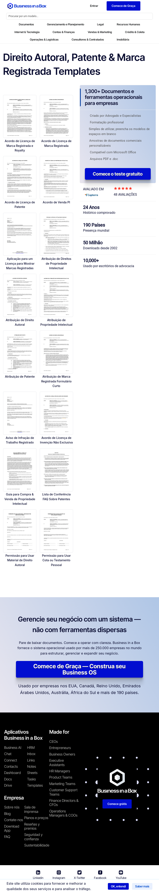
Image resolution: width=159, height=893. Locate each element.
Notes (31, 766)
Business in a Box (38, 887)
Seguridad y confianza (33, 837)
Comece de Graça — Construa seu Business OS (79, 669)
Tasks (31, 779)
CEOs (53, 741)
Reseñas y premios (32, 826)
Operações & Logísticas (44, 39)
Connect (10, 760)
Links (31, 760)
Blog (7, 814)
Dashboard (12, 773)
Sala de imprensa (31, 809)
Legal (100, 24)
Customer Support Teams (63, 792)
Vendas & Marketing (100, 32)
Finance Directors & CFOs (63, 802)
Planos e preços (36, 818)
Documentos (26, 24)
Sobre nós (11, 807)
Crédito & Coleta (135, 32)
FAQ (7, 837)
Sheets (32, 773)
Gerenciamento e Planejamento (65, 24)
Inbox (31, 754)
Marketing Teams (62, 784)
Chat (7, 754)
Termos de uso (64, 887)
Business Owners (62, 754)
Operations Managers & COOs (63, 813)
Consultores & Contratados (88, 39)
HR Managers (59, 771)
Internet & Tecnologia (27, 32)
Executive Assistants (57, 762)
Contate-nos (13, 820)
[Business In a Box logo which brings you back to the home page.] (27, 6)
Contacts (11, 766)
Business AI (12, 748)
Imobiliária (123, 39)
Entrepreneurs (60, 748)
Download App (11, 828)
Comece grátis (117, 804)
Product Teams (60, 777)
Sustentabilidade (36, 845)
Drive (8, 785)
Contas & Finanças (64, 32)
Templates (35, 785)
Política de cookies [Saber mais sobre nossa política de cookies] (132, 887)
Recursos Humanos (128, 24)
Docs (8, 779)
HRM (31, 748)
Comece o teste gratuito (118, 174)
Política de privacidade (96, 887)
